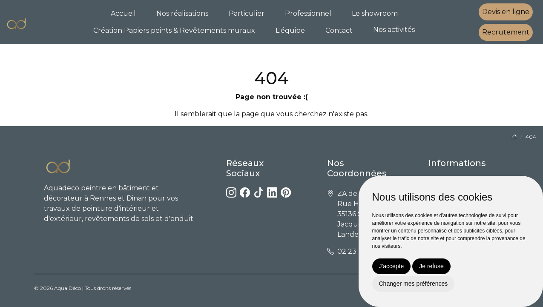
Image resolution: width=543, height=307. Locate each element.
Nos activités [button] (394, 30)
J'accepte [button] (391, 266)
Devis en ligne (505, 12)
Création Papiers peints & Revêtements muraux (174, 30)
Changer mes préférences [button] (413, 283)
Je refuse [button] (431, 266)
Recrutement (505, 32)
